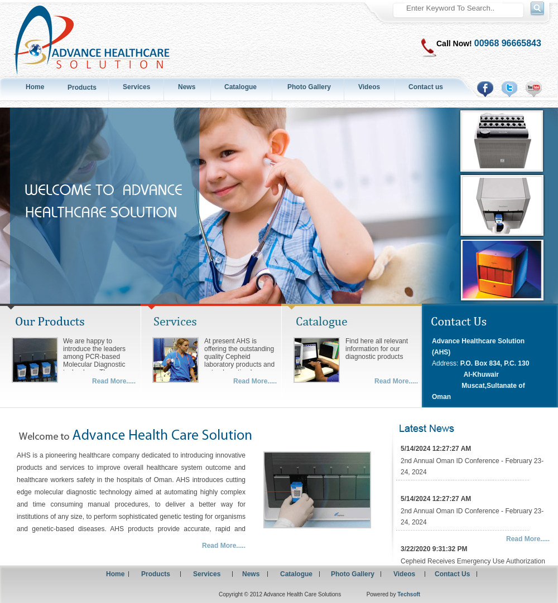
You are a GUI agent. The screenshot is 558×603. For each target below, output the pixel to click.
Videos (369, 87)
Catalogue (240, 87)
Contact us (425, 87)
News (186, 87)
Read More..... (114, 381)
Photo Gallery (309, 87)
